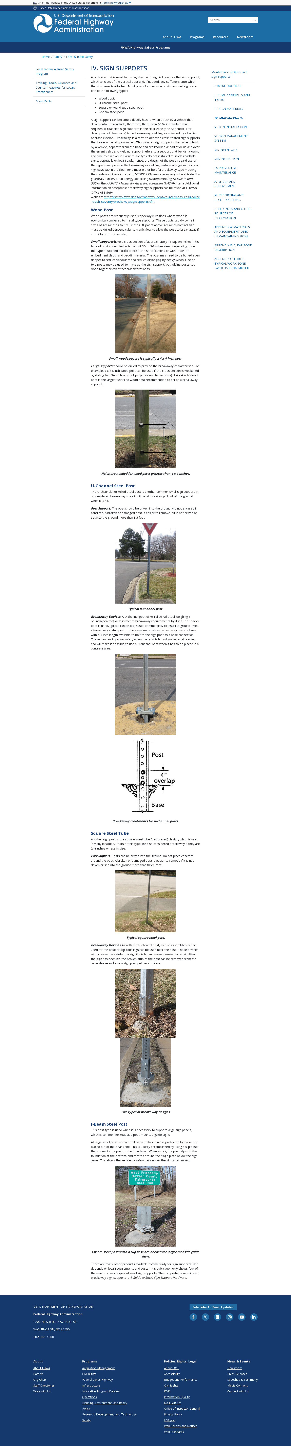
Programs (197, 37)
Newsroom (245, 37)
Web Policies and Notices (180, 1426)
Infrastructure (91, 1385)
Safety (58, 57)
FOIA (167, 1391)
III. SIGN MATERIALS (228, 109)
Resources (220, 37)
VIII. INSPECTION (226, 159)
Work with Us (42, 1391)
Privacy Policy (173, 1414)
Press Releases (237, 1374)
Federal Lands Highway (97, 1379)
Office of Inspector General (182, 1408)
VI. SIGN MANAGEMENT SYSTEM (231, 138)
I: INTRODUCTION (227, 86)
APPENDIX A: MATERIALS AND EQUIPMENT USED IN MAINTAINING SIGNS (232, 231)
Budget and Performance (180, 1379)
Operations (89, 1397)
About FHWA (172, 37)
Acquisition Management (98, 1368)
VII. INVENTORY (225, 149)
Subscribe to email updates (213, 1307)
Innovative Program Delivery (101, 1391)
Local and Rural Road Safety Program (55, 71)
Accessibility (172, 1374)
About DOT (171, 1368)
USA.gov (169, 1420)
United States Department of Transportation (64, 8)
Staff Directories (44, 1385)
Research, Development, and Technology (109, 1414)
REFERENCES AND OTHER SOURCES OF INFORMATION (233, 213)
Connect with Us (238, 1391)
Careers (38, 1374)
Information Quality (177, 1397)
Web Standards (174, 1432)
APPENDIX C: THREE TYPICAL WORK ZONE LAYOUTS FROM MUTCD (231, 263)
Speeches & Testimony (242, 1379)
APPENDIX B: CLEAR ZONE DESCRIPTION (233, 247)
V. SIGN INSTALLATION (230, 127)
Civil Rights (89, 1374)
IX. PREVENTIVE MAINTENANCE (225, 170)
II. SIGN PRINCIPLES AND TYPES (232, 97)
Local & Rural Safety (79, 57)
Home (46, 57)
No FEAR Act (172, 1403)
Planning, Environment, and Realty (104, 1403)
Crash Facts (44, 101)
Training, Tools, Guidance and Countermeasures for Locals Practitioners (56, 87)
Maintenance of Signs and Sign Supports (229, 74)
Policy (86, 1408)
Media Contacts (237, 1385)
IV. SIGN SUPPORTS (228, 118)
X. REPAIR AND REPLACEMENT (225, 183)
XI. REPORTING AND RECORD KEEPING (229, 197)
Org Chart (39, 1379)
